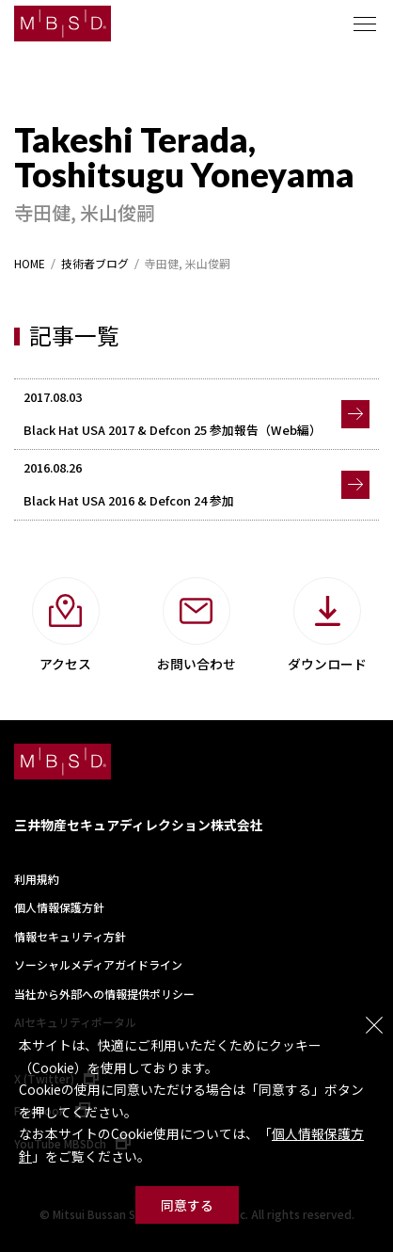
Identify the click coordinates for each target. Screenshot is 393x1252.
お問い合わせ (196, 663)
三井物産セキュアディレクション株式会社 (138, 824)
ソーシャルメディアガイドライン (98, 964)
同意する (187, 1205)
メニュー (365, 23)
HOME (29, 263)
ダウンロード (327, 663)
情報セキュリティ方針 (70, 936)
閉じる (374, 1025)
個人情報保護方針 (59, 907)
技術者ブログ (95, 263)
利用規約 (36, 879)
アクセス (65, 663)
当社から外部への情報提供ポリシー (104, 994)
